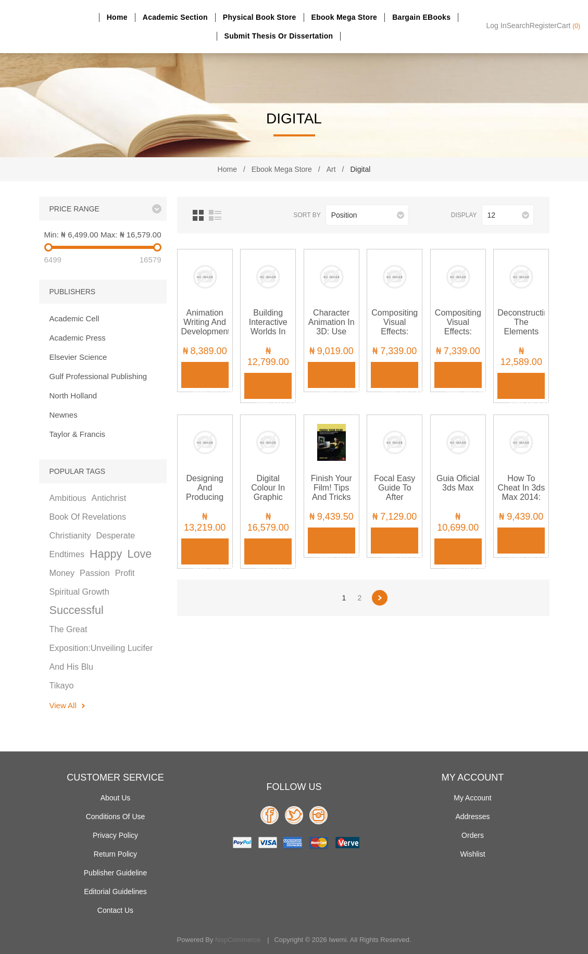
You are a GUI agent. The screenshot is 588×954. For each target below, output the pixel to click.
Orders (472, 835)
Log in (496, 25)
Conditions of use (115, 816)
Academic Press (77, 337)
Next (379, 598)
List (215, 215)
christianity (70, 535)
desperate (115, 535)
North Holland (73, 395)
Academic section (175, 17)
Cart (568, 25)
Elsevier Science (78, 357)
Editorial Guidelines (115, 891)
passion (95, 573)
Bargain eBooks (421, 17)
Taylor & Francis (77, 434)
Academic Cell (74, 318)
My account (472, 798)
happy (106, 553)
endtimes (66, 554)
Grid (198, 215)
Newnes (63, 414)
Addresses (472, 816)
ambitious (67, 498)
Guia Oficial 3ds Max (458, 483)
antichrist (109, 498)
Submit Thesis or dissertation (278, 36)
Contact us (115, 910)
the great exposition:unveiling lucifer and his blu (101, 647)
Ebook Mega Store (344, 17)
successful (76, 610)
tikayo (61, 685)
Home (117, 17)
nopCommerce (237, 940)
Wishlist (472, 854)
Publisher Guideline (115, 873)
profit (125, 573)
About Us (116, 798)
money (62, 573)
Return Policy (115, 854)
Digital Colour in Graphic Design (268, 492)
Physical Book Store (259, 17)
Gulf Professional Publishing (98, 376)
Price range (74, 209)
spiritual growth (79, 591)
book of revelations (88, 516)
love (139, 553)
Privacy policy (115, 835)
